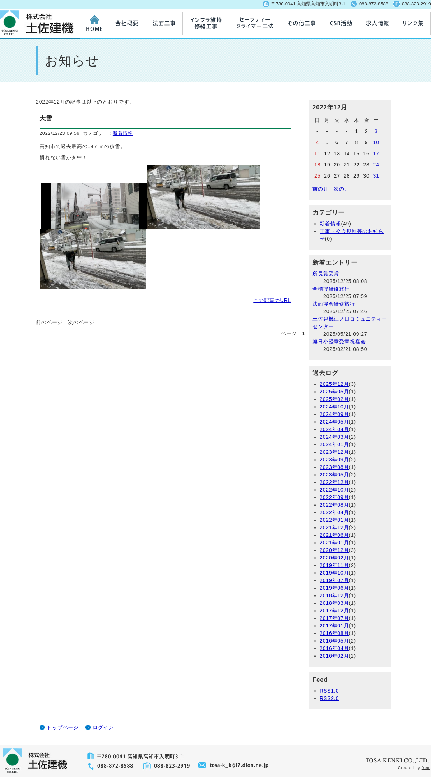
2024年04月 (334, 429)
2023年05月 (334, 474)
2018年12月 (334, 595)
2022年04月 (334, 512)
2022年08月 (334, 505)
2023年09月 (334, 459)
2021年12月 (334, 527)
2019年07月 (334, 580)
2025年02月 (334, 399)
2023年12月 (334, 452)
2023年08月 (334, 467)
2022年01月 (334, 520)
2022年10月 (334, 490)
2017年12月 (334, 610)
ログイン (103, 727)
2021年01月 (334, 542)
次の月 (342, 189)
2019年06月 (334, 588)
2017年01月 (334, 626)
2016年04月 (334, 648)
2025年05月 (334, 391)
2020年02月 (334, 558)
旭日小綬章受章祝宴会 (339, 341)
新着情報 (123, 133)
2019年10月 (334, 573)
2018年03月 (334, 603)
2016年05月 (334, 641)
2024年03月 (334, 437)
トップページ (63, 727)
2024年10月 (334, 407)
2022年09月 (334, 497)
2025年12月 (334, 384)
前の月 (320, 189)
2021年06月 (334, 535)
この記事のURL (272, 300)
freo (426, 767)
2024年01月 (334, 444)
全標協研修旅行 (331, 289)
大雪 (46, 118)
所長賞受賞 (325, 273)
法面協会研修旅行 (333, 304)
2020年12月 (334, 550)
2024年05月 (334, 422)
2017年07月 (334, 618)
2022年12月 (334, 482)
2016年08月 (334, 633)
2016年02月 (334, 656)
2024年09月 (334, 414)
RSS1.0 (329, 691)
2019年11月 (334, 565)
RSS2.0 (329, 698)
